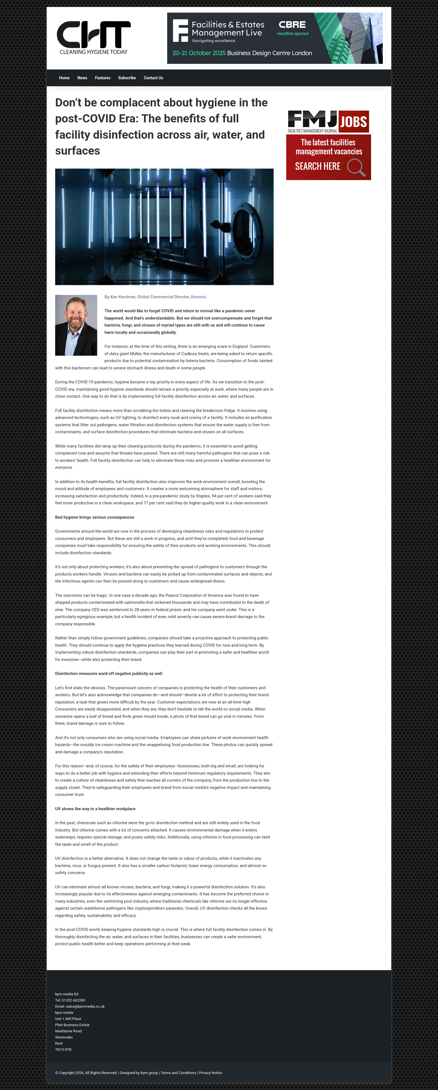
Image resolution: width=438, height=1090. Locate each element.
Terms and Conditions (178, 1073)
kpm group (149, 1073)
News (82, 78)
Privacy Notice (210, 1073)
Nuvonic (198, 296)
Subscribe (127, 78)
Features (102, 78)
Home (64, 78)
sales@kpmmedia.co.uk (85, 1006)
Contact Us (153, 78)
